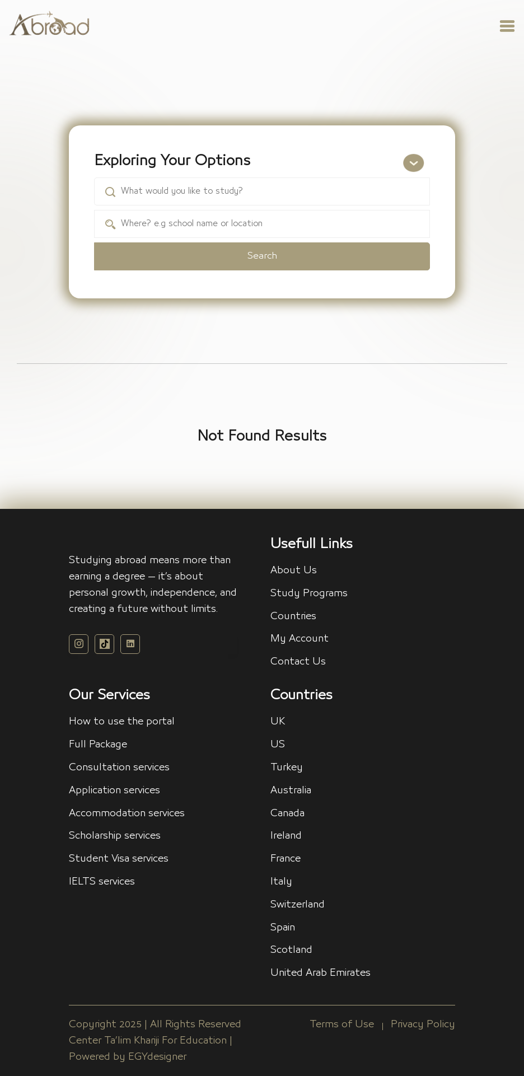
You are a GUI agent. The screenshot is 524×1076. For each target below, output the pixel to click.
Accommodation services (127, 813)
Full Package (98, 744)
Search (262, 256)
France (285, 858)
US (277, 744)
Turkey (286, 767)
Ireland (286, 835)
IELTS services (102, 881)
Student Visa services (119, 858)
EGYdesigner (157, 1056)
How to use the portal (122, 721)
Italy (281, 881)
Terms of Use (342, 1024)
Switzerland (297, 904)
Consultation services (119, 767)
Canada (287, 813)
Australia (290, 790)
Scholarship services (115, 835)
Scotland (291, 950)
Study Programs (309, 593)
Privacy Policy (423, 1024)
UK (277, 721)
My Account (299, 638)
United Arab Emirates (320, 973)
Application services (114, 790)
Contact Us (298, 661)
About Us (293, 570)
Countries (293, 616)
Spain (282, 927)
